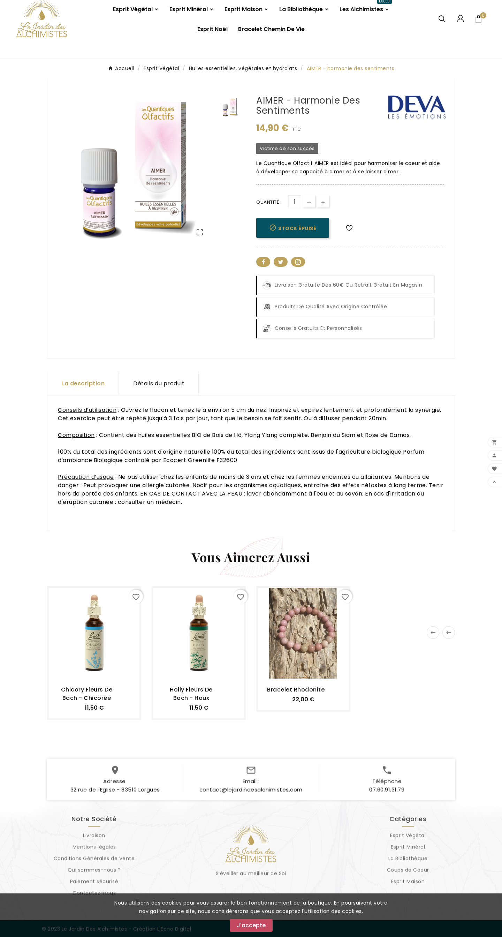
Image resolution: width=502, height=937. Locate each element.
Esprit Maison (408, 886)
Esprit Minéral (408, 851)
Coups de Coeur (408, 874)
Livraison (94, 840)
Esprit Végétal (408, 840)
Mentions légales (94, 851)
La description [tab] (83, 383)
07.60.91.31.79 (386, 794)
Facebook (263, 262)
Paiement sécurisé (94, 886)
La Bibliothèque (408, 863)
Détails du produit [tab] (158, 383)
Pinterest (298, 262)
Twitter (281, 262)
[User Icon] (460, 18)
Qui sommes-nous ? (94, 874)
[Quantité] (294, 201)
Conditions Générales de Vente (94, 863)
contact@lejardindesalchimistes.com (251, 794)
